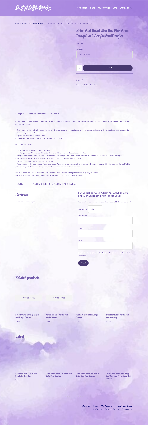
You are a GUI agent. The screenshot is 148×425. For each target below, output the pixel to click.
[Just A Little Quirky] (33, 8)
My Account (104, 7)
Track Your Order (123, 419)
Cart (115, 7)
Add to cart (107, 68)
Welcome (86, 419)
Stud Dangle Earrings (36, 23)
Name (81, 241)
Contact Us (127, 422)
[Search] (131, 8)
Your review (83, 227)
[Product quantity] (79, 68)
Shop (92, 7)
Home (17, 23)
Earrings (24, 23)
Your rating (83, 221)
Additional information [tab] (37, 126)
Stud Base (80, 49)
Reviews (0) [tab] (55, 126)
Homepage (82, 7)
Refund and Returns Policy (106, 422)
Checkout (124, 7)
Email (81, 253)
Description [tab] (19, 126)
